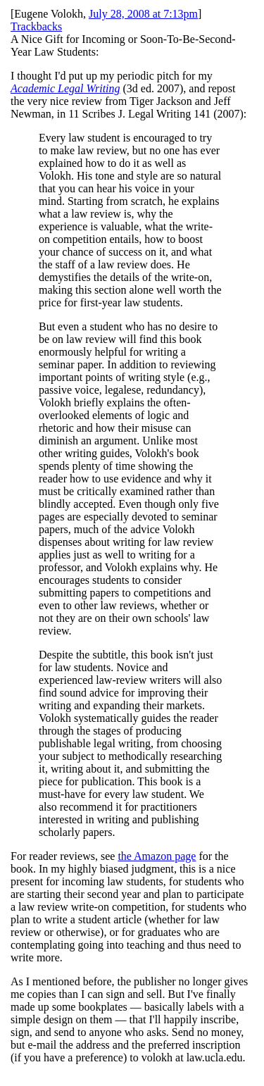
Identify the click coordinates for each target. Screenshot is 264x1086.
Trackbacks (36, 26)
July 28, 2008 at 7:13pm (143, 14)
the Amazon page (157, 856)
